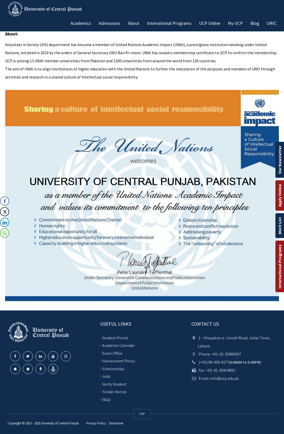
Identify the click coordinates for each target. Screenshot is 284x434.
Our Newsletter (279, 160)
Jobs (106, 376)
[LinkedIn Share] (4, 222)
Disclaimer (115, 423)
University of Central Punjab (60, 423)
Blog (254, 23)
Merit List (279, 225)
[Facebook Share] (4, 201)
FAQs (106, 399)
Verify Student (114, 383)
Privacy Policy (96, 423)
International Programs (279, 266)
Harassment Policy (118, 360)
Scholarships (113, 368)
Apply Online (279, 195)
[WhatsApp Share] (4, 233)
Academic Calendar (118, 345)
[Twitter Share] (4, 211)
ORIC (271, 23)
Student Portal (115, 337)
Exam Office (112, 353)
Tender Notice (114, 391)
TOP (142, 414)
